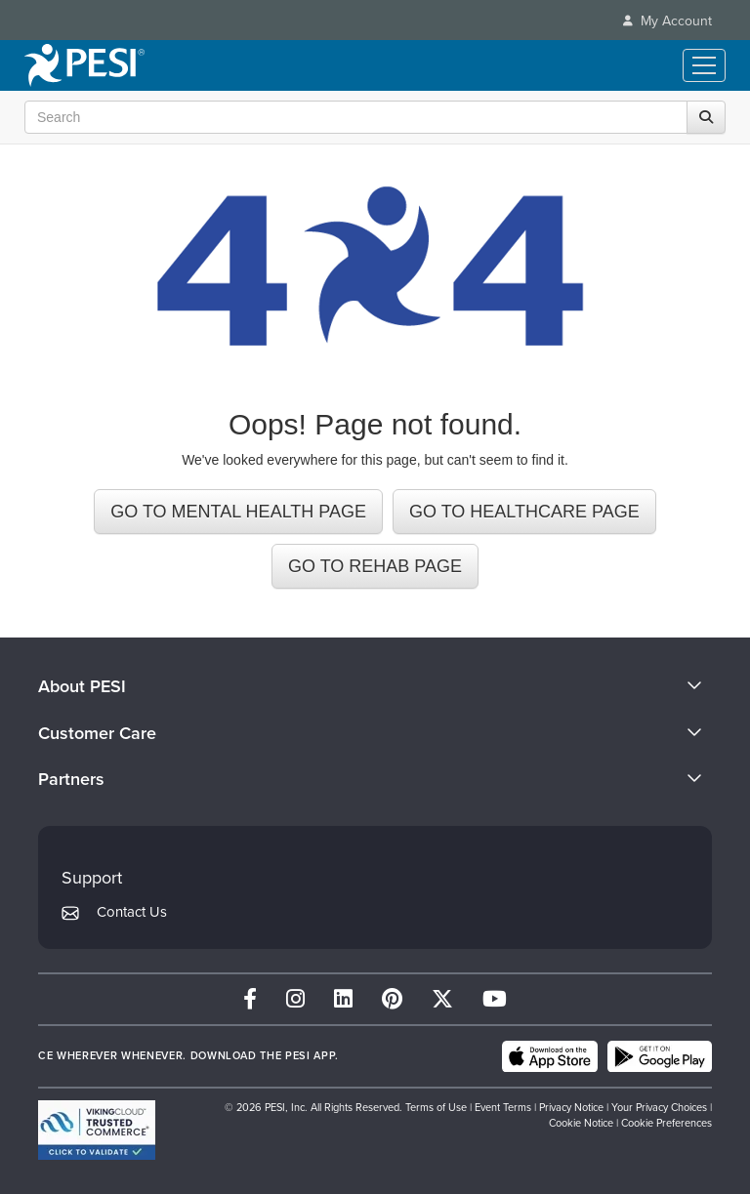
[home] (84, 65)
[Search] (706, 117)
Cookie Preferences (666, 1123)
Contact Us (132, 912)
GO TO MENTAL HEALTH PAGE (238, 511)
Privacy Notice (571, 1107)
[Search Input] (370, 117)
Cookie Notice (581, 1123)
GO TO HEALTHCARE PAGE (524, 511)
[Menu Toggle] (704, 65)
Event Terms (503, 1107)
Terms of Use (436, 1107)
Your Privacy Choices (659, 1107)
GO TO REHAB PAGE (375, 566)
